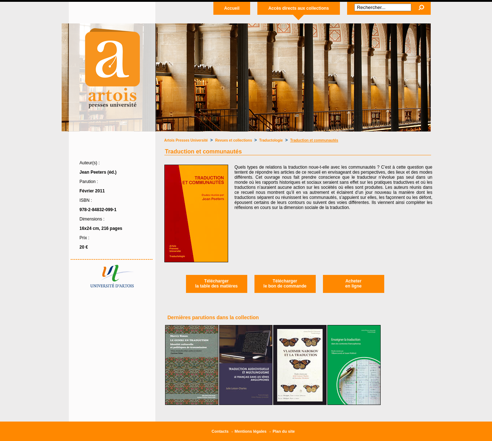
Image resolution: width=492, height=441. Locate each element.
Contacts (220, 431)
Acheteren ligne (353, 284)
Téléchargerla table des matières (216, 284)
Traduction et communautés (314, 140)
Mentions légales (251, 431)
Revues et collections (234, 140)
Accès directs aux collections (298, 8)
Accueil (232, 8)
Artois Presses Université (186, 140)
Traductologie (271, 140)
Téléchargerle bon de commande (284, 284)
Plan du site (283, 431)
